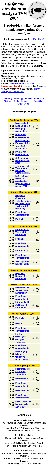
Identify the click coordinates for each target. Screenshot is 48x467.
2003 (41, 39)
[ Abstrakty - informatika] (32, 101)
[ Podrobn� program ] (11, 99)
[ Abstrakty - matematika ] (33, 99)
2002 (35, 39)
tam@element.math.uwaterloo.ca (25, 83)
